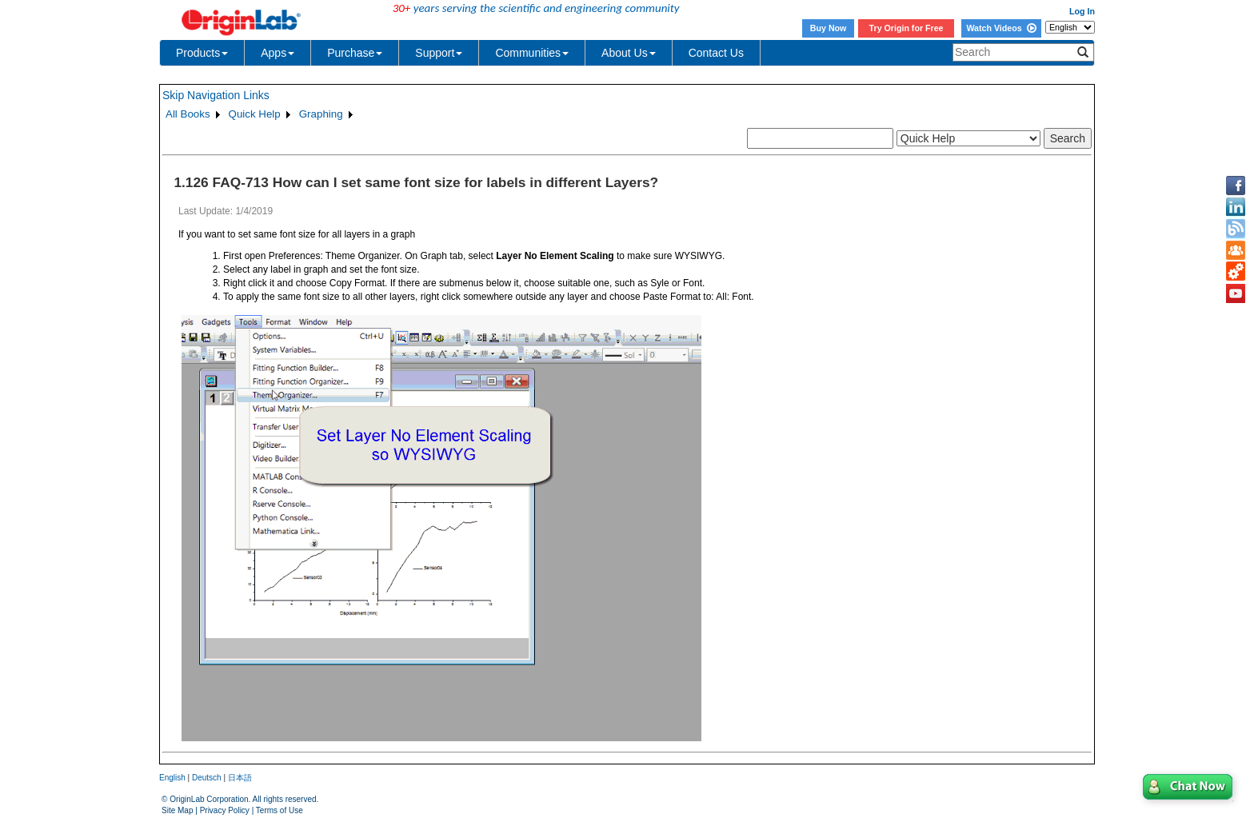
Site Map (177, 810)
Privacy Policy (225, 810)
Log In (1082, 11)
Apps (277, 52)
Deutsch (207, 777)
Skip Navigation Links (216, 95)
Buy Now (828, 28)
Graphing (321, 114)
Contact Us (716, 52)
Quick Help (255, 114)
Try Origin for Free (906, 28)
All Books (188, 114)
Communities (532, 52)
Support (438, 52)
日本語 (240, 777)
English (172, 777)
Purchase (354, 52)
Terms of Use (279, 810)
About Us (628, 52)
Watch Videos (1001, 28)
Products (202, 52)
